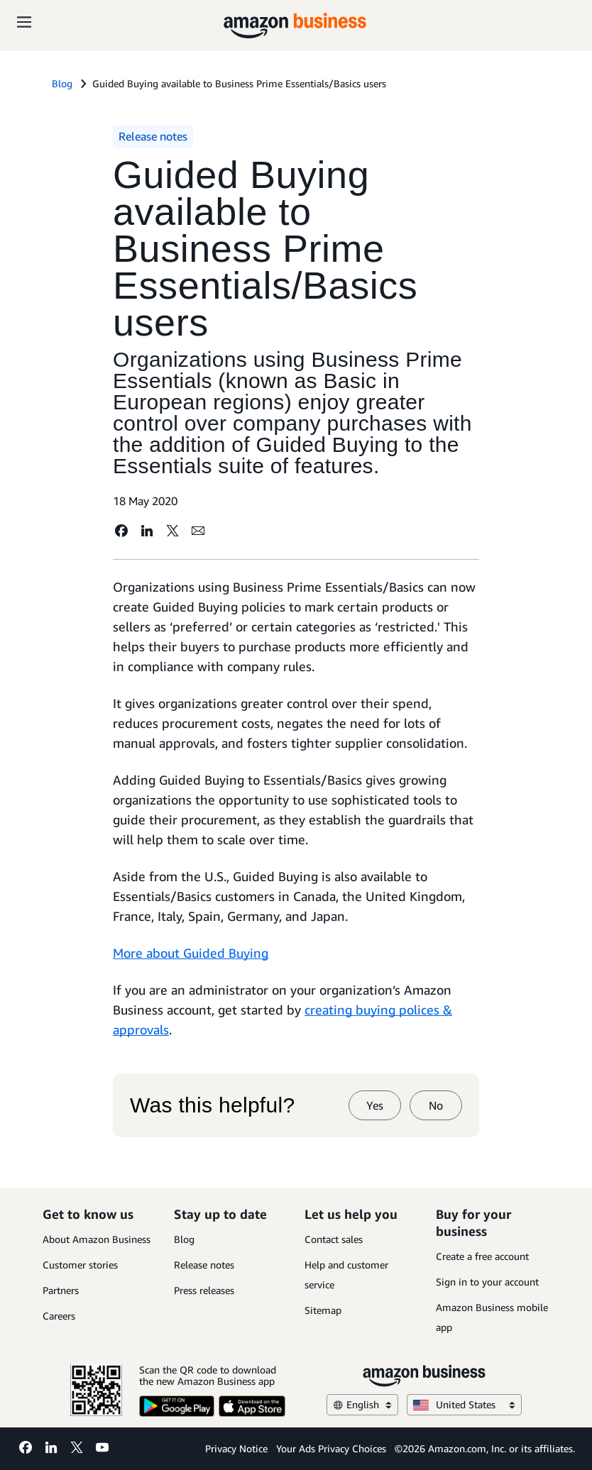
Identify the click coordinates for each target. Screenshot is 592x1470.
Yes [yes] (374, 1105)
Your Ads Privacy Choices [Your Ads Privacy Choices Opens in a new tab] (331, 1448)
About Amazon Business (96, 1239)
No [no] (436, 1105)
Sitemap (323, 1310)
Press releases (204, 1290)
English (362, 1404)
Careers (59, 1316)
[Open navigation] (24, 21)
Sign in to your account (487, 1282)
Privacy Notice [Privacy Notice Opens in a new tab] (236, 1448)
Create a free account (482, 1256)
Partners (61, 1290)
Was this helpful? (212, 1105)
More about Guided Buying (190, 953)
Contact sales (334, 1239)
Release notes (204, 1265)
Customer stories (80, 1265)
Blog (184, 1239)
